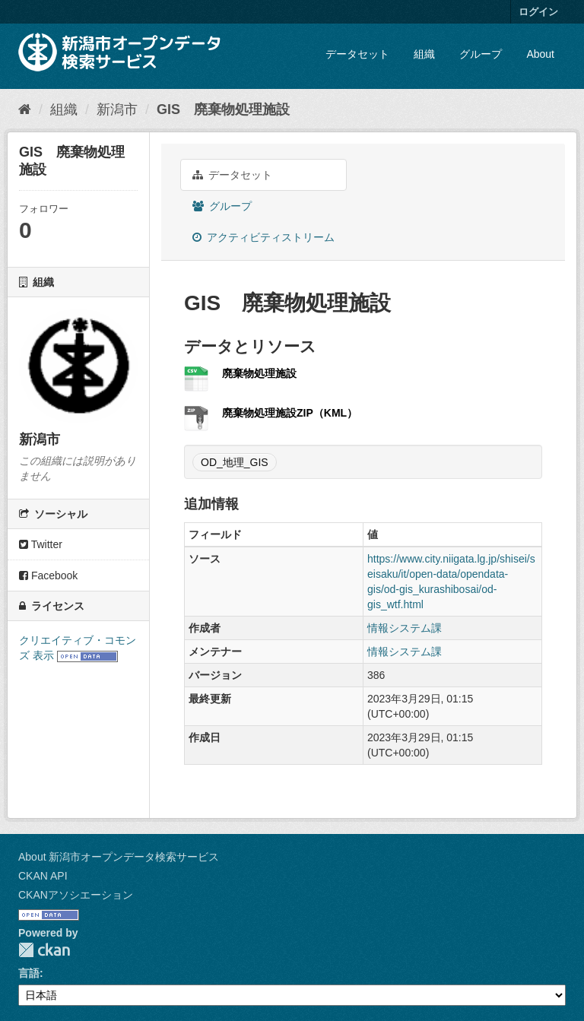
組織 (424, 54)
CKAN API (43, 876)
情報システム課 (404, 628)
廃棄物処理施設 (259, 373)
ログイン (538, 11)
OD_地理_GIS (234, 462)
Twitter (40, 544)
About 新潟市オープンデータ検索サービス (118, 857)
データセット (357, 54)
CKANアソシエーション (75, 895)
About (540, 54)
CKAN (44, 950)
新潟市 (117, 109)
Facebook (48, 575)
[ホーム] (24, 109)
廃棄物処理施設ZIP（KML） (289, 413)
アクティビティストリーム (263, 237)
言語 (29, 973)
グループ (480, 54)
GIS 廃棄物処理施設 (223, 109)
